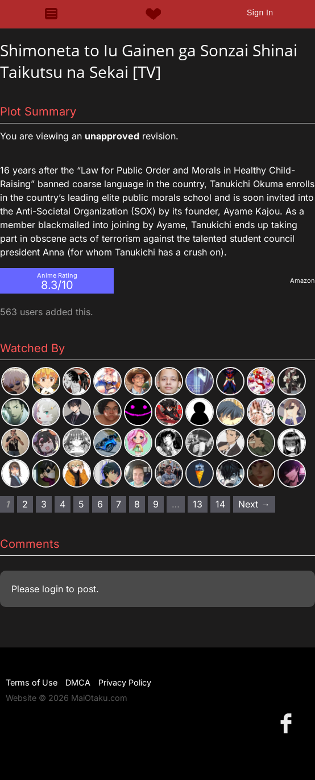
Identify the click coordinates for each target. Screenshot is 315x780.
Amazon (302, 280)
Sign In (260, 12)
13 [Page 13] (197, 504)
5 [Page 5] (81, 504)
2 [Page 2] (25, 504)
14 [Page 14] (220, 504)
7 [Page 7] (118, 504)
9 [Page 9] (156, 504)
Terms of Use (31, 682)
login (52, 589)
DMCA (77, 682)
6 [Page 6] (100, 504)
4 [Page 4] (62, 504)
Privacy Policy (124, 682)
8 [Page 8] (137, 504)
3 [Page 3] (44, 504)
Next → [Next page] (254, 504)
